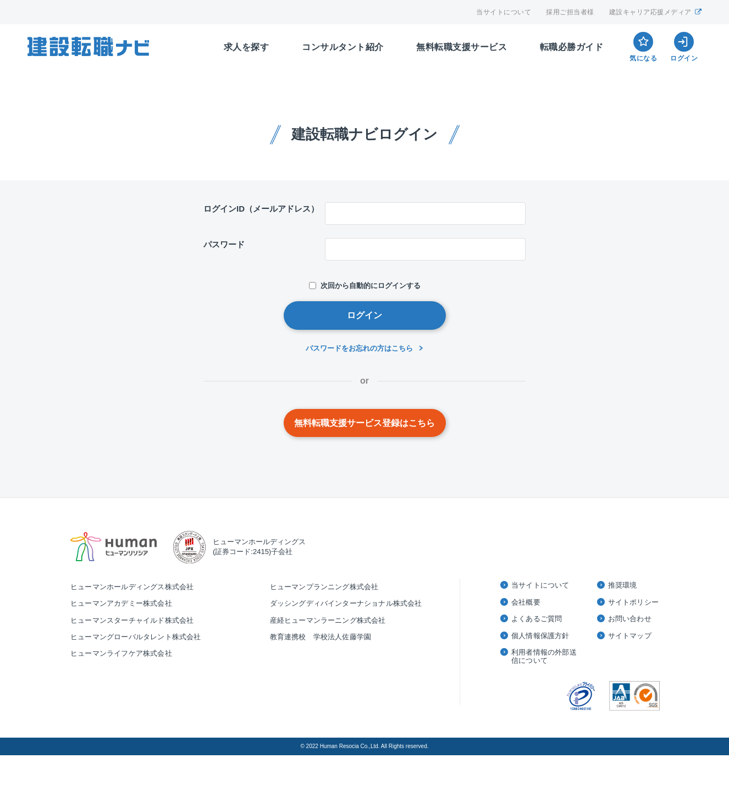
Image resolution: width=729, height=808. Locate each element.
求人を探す (246, 47)
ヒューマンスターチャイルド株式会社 (132, 620)
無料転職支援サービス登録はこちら (364, 423)
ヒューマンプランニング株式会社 (324, 587)
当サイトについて (503, 12)
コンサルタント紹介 (343, 47)
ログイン (364, 315)
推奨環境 (622, 585)
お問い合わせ (629, 619)
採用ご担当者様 (570, 12)
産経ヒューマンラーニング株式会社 (328, 620)
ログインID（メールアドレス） (261, 208)
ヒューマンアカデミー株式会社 (121, 603)
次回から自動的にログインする (365, 285)
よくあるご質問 (536, 619)
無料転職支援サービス (461, 47)
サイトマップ (629, 636)
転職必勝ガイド (572, 47)
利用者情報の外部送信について (544, 656)
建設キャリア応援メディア (655, 12)
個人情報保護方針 (540, 636)
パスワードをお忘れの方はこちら (359, 348)
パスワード (224, 244)
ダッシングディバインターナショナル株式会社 (346, 603)
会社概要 (525, 602)
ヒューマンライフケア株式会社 (121, 653)
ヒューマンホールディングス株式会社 (132, 587)
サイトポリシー (633, 602)
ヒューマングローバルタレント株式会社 (135, 637)
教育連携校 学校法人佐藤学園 (321, 637)
